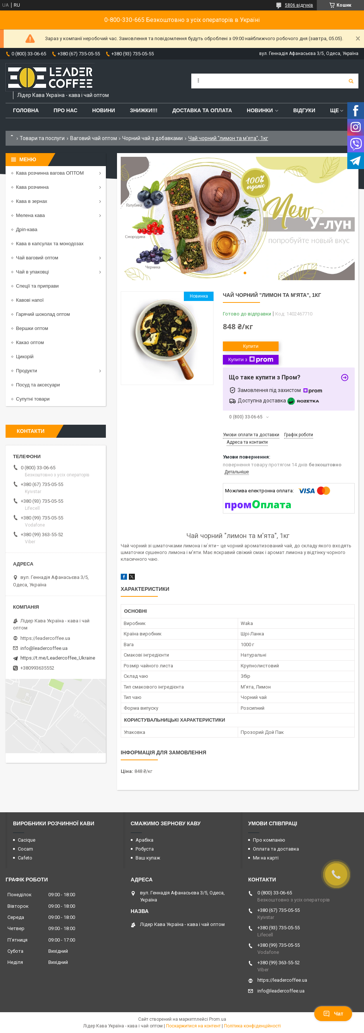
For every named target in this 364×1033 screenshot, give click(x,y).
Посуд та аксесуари (38, 385)
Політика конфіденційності (252, 1026)
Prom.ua (217, 1019)
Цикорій (24, 356)
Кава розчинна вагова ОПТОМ (50, 173)
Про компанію (269, 840)
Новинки (260, 110)
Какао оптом (30, 342)
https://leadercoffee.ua (45, 638)
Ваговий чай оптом (93, 138)
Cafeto (25, 858)
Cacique (26, 840)
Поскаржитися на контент (193, 1026)
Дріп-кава (26, 229)
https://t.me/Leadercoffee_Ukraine (57, 658)
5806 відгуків (299, 5)
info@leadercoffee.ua (44, 648)
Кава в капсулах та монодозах (50, 243)
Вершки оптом (32, 328)
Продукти (26, 370)
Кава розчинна (32, 187)
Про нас (65, 110)
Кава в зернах (31, 201)
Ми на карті (266, 858)
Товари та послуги (42, 138)
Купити (251, 346)
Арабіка (144, 840)
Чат (333, 1013)
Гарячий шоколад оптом (43, 314)
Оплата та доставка (276, 849)
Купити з (250, 359)
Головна (26, 110)
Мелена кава (30, 215)
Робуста (145, 849)
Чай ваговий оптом (37, 257)
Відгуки (304, 110)
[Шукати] (351, 81)
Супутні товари (33, 399)
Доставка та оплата (202, 110)
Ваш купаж (148, 858)
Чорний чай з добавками (152, 138)
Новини (103, 110)
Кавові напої (30, 300)
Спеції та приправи (37, 286)
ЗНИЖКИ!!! (143, 110)
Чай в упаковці (32, 272)
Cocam (25, 849)
